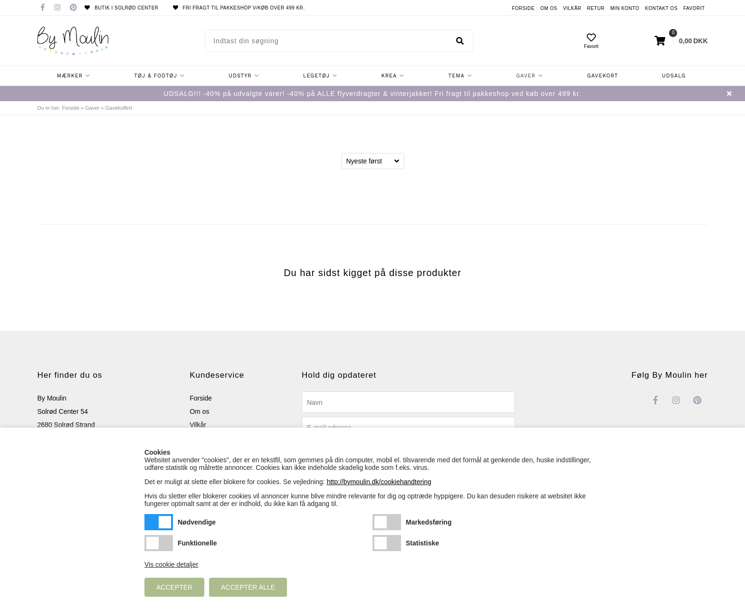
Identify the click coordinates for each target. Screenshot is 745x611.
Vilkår (572, 8)
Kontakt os (661, 8)
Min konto (625, 8)
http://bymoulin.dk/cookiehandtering (379, 482)
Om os (548, 8)
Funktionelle (158, 543)
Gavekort (602, 76)
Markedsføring (386, 522)
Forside (523, 8)
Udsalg (674, 76)
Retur (596, 8)
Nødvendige (158, 522)
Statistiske (386, 543)
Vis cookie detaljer (171, 564)
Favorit (694, 8)
